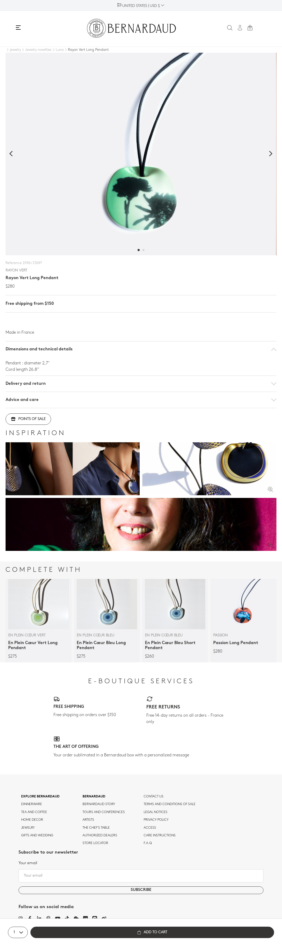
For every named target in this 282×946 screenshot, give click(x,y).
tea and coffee (34, 812)
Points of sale (28, 419)
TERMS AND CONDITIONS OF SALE (169, 804)
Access (150, 827)
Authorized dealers (100, 835)
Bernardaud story (99, 804)
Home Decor (32, 820)
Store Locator (95, 843)
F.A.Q (148, 843)
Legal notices (155, 812)
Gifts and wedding (37, 835)
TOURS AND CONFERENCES (104, 812)
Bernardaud (94, 796)
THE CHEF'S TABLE (96, 827)
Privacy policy (156, 820)
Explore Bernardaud (40, 796)
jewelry (28, 827)
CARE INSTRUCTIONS (160, 835)
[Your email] (141, 875)
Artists (88, 820)
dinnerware (31, 804)
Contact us (153, 796)
